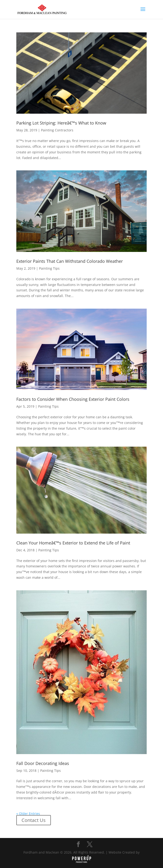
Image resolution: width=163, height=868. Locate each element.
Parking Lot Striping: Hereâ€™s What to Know (61, 123)
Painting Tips (49, 268)
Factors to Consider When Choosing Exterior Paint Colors (72, 399)
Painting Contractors (57, 130)
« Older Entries (28, 813)
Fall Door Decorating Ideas (42, 763)
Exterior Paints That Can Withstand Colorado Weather (69, 261)
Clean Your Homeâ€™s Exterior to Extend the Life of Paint (73, 543)
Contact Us (34, 820)
